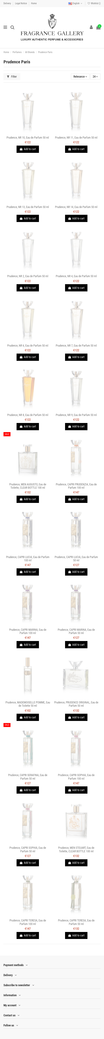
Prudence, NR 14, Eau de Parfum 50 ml (76, 207)
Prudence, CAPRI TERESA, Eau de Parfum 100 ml (28, 922)
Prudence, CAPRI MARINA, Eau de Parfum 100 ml (27, 631)
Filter (12, 76)
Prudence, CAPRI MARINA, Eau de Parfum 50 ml (76, 631)
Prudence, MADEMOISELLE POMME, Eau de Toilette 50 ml (28, 704)
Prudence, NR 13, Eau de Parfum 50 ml (28, 207)
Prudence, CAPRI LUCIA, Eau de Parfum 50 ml (76, 558)
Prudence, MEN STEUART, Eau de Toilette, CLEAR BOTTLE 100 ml (76, 849)
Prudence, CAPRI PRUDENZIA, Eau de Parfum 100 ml (76, 486)
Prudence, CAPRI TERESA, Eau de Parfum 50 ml (76, 922)
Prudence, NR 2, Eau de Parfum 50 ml (27, 276)
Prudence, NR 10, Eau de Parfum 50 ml (28, 137)
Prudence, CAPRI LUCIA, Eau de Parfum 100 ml (27, 558)
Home (34, 3)
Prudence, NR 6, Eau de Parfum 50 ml (27, 345)
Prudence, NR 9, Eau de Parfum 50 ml (76, 415)
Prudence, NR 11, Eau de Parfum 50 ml (76, 137)
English (75, 3)
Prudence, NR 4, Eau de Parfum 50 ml (76, 276)
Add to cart (28, 149)
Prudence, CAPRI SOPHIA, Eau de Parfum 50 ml (28, 849)
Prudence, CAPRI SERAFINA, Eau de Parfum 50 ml (27, 777)
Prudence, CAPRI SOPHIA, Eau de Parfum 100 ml (76, 777)
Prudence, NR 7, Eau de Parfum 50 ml (76, 345)
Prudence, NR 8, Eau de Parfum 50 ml (27, 415)
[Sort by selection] (80, 76)
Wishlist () (94, 3)
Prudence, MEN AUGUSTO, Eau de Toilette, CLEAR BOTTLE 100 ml (27, 486)
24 (95, 76)
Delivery (7, 3)
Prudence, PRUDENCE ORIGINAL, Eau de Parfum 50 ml (76, 704)
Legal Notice (21, 3)
